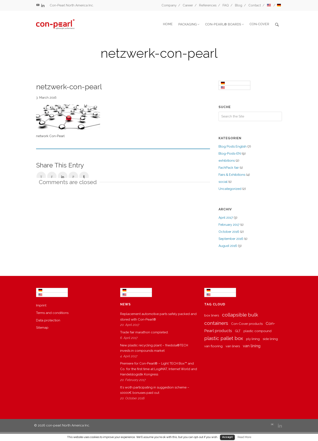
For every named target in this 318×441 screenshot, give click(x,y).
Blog (238, 5)
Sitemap (42, 328)
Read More (244, 437)
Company (169, 5)
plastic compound (257, 331)
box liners (211, 315)
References (207, 5)
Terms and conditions (52, 313)
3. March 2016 (46, 98)
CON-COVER (259, 24)
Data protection (48, 320)
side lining (270, 339)
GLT (238, 331)
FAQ (226, 5)
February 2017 (229, 225)
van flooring (213, 346)
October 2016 (229, 232)
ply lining (253, 339)
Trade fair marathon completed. (144, 332)
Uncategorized (230, 189)
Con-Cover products (247, 324)
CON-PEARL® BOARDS (223, 24)
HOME (168, 24)
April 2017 (226, 218)
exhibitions (227, 161)
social (223, 182)
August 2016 (228, 246)
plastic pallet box (223, 338)
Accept (227, 437)
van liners (233, 346)
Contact (254, 5)
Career (188, 5)
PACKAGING (187, 24)
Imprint (41, 305)
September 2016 (231, 239)
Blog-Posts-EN (230, 153)
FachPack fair (229, 168)
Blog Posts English (233, 146)
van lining (251, 345)
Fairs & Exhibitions (232, 175)
